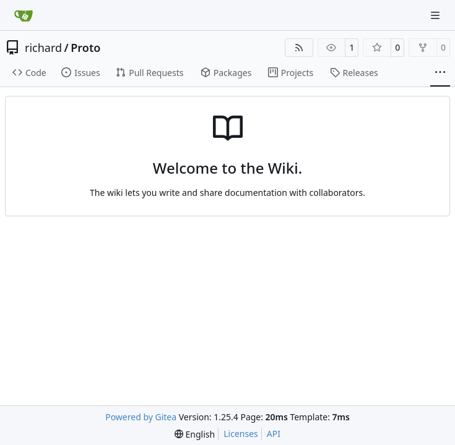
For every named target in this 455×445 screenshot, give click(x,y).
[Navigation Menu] (436, 15)
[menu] (195, 434)
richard (43, 47)
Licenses (240, 433)
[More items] (440, 73)
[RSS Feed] (299, 47)
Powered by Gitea (140, 417)
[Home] (23, 15)
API (273, 433)
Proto (85, 47)
